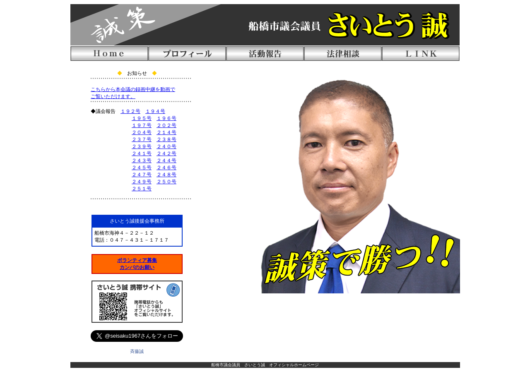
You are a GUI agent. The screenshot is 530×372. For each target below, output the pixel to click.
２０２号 (166, 125)
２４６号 (166, 167)
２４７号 (142, 175)
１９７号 (142, 125)
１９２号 (130, 111)
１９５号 (142, 118)
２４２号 (166, 153)
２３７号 (142, 139)
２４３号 (142, 160)
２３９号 (142, 146)
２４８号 (166, 175)
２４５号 (142, 167)
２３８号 (166, 139)
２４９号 (142, 182)
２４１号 (142, 153)
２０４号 (142, 132)
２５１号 (142, 189)
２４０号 (166, 146)
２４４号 (166, 160)
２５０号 (166, 182)
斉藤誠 (137, 351)
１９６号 (166, 118)
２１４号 (166, 132)
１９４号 (155, 111)
